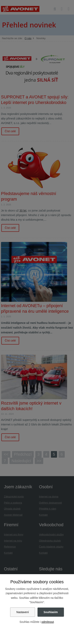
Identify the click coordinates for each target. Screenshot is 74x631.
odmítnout (47, 621)
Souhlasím (51, 612)
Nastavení (22, 612)
